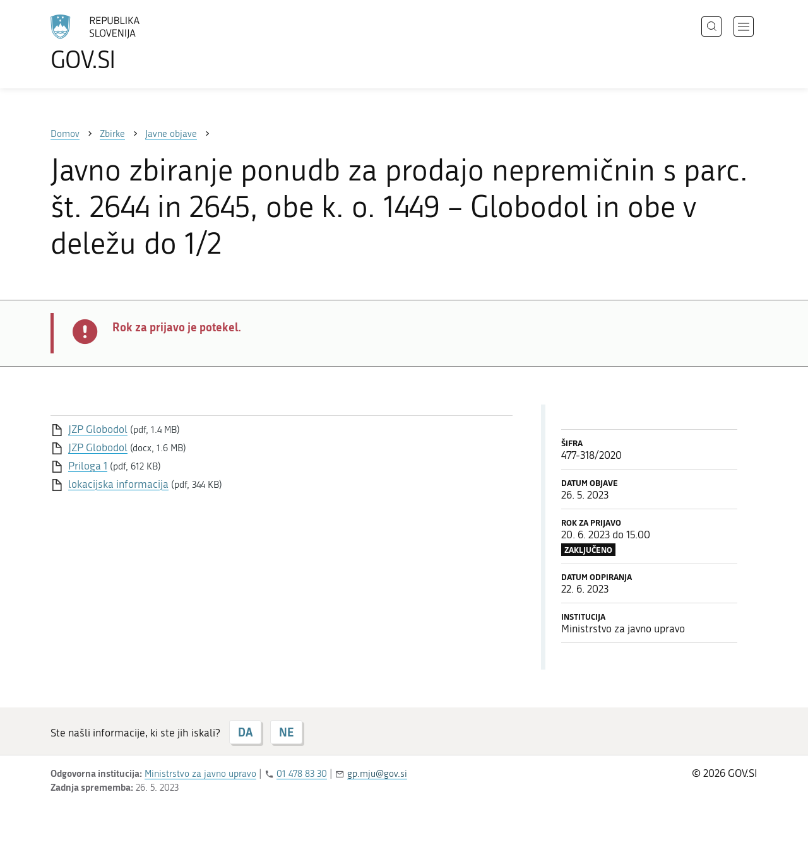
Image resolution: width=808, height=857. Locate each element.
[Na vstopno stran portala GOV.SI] (130, 43)
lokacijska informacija (118, 484)
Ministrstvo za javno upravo (200, 773)
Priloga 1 (87, 465)
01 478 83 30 (301, 773)
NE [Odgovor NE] (286, 732)
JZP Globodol (98, 429)
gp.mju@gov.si (377, 773)
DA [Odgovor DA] (245, 732)
